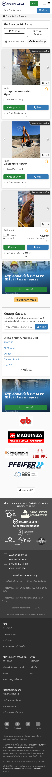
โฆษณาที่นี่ (26, 490)
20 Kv (37, 607)
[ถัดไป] (48, 67)
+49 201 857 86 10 (18, 559)
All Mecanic (10, 348)
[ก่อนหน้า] (4, 67)
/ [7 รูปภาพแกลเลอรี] (45, 224)
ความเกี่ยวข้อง (37, 32)
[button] (49, 3)
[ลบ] (44, 41)
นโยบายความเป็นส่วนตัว (12, 769)
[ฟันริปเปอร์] (26, 209)
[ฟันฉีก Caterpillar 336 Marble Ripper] (26, 67)
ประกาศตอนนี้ (26, 289)
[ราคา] (37, 238)
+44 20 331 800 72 (18, 555)
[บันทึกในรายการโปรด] (47, 89)
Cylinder (8, 353)
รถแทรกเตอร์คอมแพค (21, 607)
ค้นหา (44, 10)
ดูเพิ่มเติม (26, 369)
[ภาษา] (44, 3)
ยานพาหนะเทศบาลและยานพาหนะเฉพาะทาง (26, 614)
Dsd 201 (8, 365)
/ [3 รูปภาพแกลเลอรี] (45, 83)
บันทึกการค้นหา (26, 299)
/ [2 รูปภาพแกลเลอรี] (45, 155)
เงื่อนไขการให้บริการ (32, 769)
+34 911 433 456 (17, 568)
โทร (37, 107)
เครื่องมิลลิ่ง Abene (14, 581)
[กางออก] (26, 117)
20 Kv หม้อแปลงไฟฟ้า (36, 581)
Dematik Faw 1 (11, 359)
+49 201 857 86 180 (19, 563)
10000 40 (8, 342)
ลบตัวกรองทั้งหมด (15, 41)
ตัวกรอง (14, 30)
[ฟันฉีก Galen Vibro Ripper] (26, 139)
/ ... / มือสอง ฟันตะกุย (15, 16)
